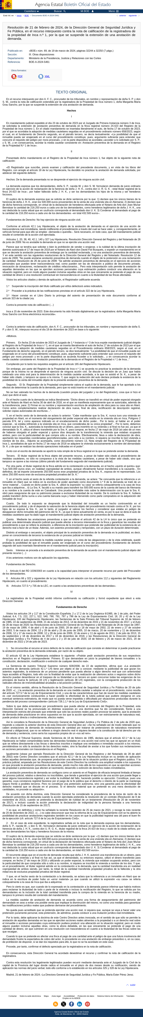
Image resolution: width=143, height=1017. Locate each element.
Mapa (46, 996)
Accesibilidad (69, 996)
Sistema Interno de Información (110, 996)
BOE (27, 15)
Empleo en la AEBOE (71, 998)
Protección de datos (86, 996)
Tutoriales (130, 996)
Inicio (19, 15)
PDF (20, 76)
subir (132, 985)
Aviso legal (56, 996)
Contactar (13, 996)
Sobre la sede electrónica (30, 996)
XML (47, 76)
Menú (114, 11)
